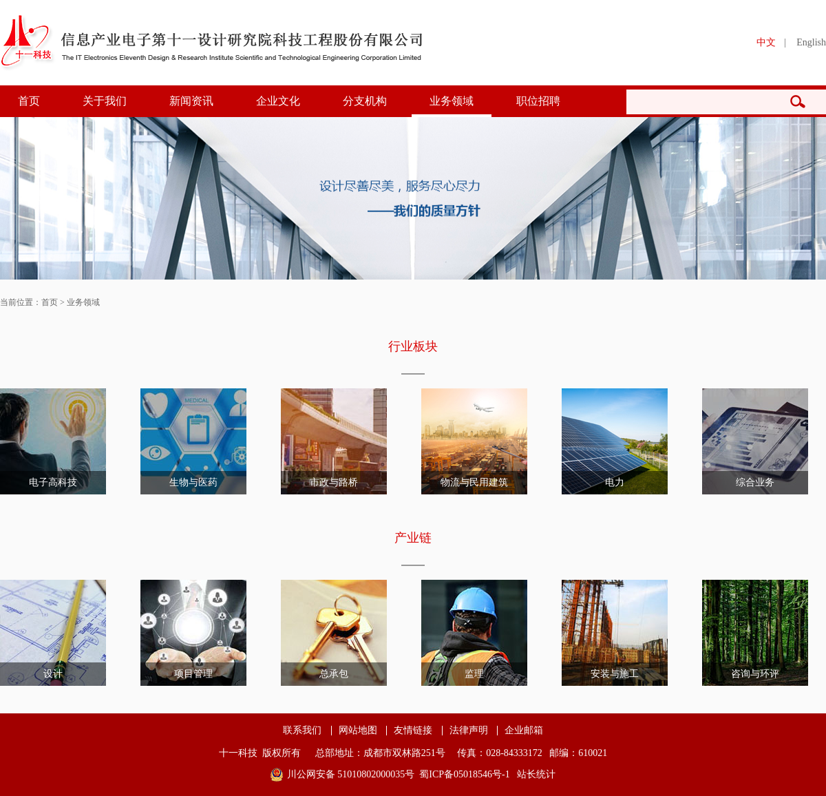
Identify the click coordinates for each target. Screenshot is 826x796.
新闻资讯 (191, 101)
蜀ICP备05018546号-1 (464, 774)
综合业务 (755, 482)
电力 (614, 482)
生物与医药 (193, 482)
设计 (53, 674)
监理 (474, 674)
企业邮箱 (524, 730)
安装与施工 (615, 674)
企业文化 (278, 101)
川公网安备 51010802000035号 (351, 774)
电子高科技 (53, 482)
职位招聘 (538, 101)
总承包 (333, 674)
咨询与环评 (755, 674)
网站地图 (358, 730)
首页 (29, 101)
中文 (766, 42)
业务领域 (452, 101)
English (811, 42)
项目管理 (193, 674)
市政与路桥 (334, 482)
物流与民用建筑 (474, 482)
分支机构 (365, 101)
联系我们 (302, 730)
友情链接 (413, 730)
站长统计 (536, 774)
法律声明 (468, 730)
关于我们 (105, 101)
